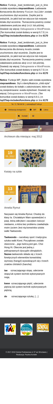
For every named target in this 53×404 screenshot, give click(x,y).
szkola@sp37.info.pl (34, 104)
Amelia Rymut (12, 207)
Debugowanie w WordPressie (35, 29)
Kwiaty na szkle (13, 171)
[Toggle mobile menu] (47, 123)
